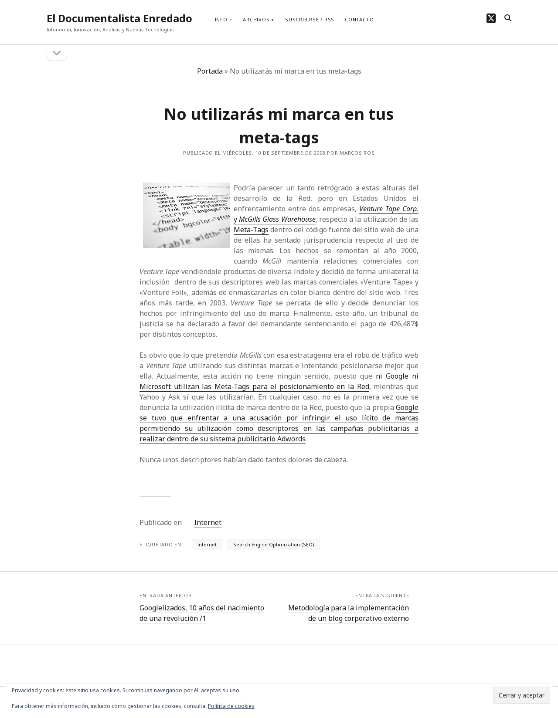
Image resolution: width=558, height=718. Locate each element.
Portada (210, 71)
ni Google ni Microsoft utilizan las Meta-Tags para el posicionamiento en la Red (279, 381)
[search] (508, 18)
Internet (207, 522)
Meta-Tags (251, 229)
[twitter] (491, 18)
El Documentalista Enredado (119, 18)
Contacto (359, 19)
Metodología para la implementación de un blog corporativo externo (348, 613)
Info (221, 19)
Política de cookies (231, 706)
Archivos (256, 19)
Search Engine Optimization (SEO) (273, 544)
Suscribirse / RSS (309, 19)
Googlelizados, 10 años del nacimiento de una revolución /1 (202, 613)
